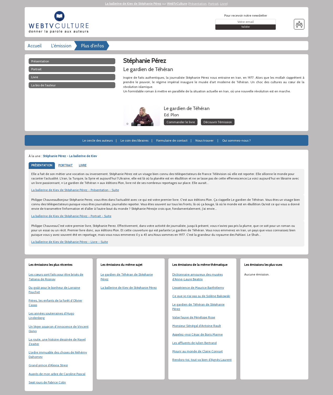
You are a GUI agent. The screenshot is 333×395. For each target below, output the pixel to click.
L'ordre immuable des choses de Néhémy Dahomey (58, 354)
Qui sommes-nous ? (236, 140)
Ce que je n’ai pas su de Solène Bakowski (201, 296)
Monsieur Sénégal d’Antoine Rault (196, 326)
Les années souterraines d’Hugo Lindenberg (51, 315)
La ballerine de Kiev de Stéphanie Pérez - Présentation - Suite (75, 190)
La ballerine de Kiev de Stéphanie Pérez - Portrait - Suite (71, 216)
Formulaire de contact (172, 140)
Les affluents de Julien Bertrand (194, 343)
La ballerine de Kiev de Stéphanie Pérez (133, 4)
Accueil (34, 45)
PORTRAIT (65, 165)
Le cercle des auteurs (97, 140)
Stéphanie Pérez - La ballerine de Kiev (70, 156)
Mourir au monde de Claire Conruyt (197, 351)
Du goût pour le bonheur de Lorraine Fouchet (54, 290)
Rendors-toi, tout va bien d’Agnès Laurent (202, 360)
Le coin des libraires (134, 140)
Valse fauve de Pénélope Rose (193, 317)
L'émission (61, 45)
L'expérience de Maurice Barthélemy (198, 287)
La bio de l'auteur (43, 85)
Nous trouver (204, 140)
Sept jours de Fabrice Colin (47, 382)
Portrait (213, 4)
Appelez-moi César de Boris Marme (197, 334)
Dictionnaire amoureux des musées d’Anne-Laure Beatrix (197, 276)
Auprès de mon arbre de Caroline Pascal (57, 374)
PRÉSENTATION (41, 165)
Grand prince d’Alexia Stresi (48, 365)
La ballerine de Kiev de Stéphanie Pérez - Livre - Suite (69, 242)
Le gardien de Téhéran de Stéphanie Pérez (127, 276)
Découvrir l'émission (218, 122)
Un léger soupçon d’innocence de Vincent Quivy (59, 328)
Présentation (198, 4)
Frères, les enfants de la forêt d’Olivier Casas (55, 302)
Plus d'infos (92, 45)
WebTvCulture (177, 4)
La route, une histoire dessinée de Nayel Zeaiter (57, 341)
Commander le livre (180, 122)
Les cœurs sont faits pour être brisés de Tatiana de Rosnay (56, 276)
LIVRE (82, 165)
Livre (223, 4)
